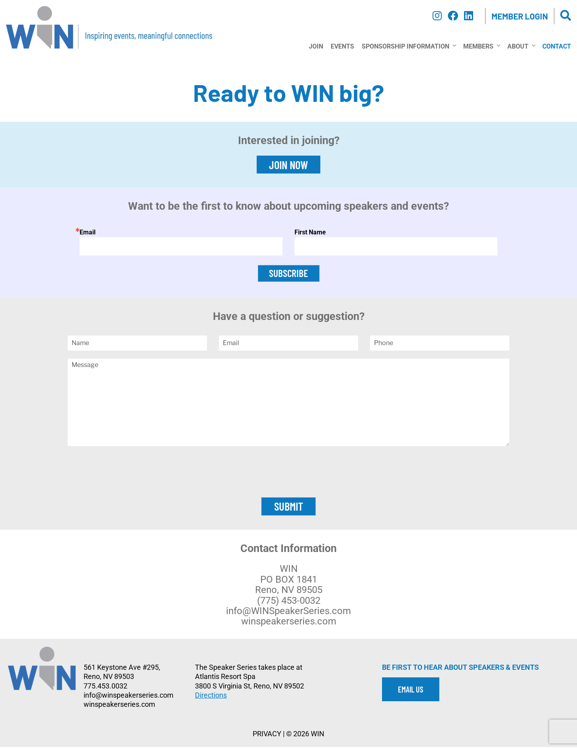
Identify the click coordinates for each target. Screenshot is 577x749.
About (521, 46)
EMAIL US (410, 691)
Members (481, 46)
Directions (211, 697)
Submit (288, 508)
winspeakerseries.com (288, 623)
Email (88, 232)
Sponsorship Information (409, 46)
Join (316, 46)
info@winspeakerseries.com (128, 697)
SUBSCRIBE (288, 274)
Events (342, 46)
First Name (310, 232)
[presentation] (288, 486)
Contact (556, 46)
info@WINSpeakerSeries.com (288, 612)
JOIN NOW (288, 165)
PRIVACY (267, 736)
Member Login (519, 16)
